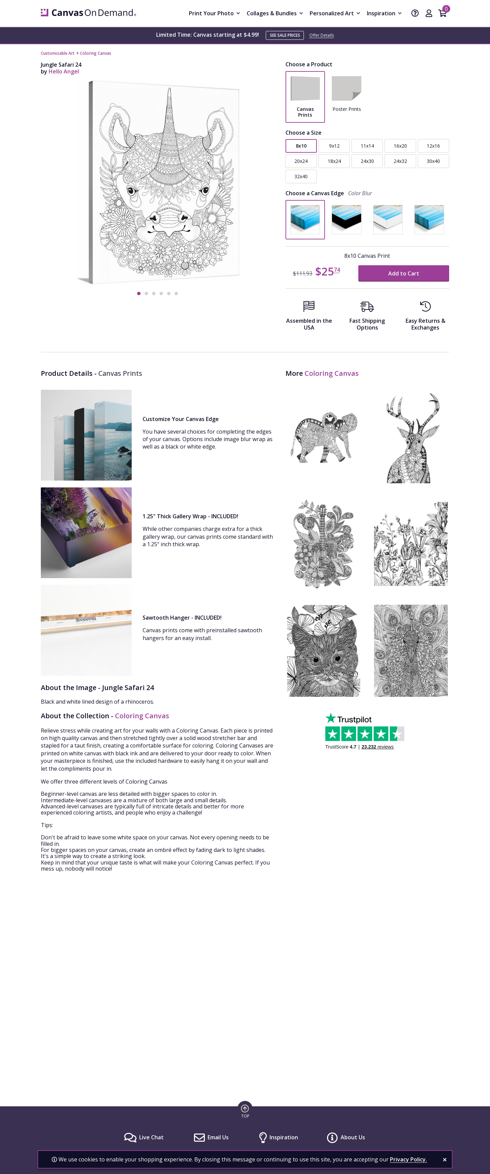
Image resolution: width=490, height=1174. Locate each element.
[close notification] (444, 1159)
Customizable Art (58, 53)
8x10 (301, 145)
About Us (353, 1137)
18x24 (334, 161)
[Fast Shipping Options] (367, 318)
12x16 (433, 145)
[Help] (415, 14)
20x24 (301, 161)
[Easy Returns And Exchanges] (425, 318)
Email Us (218, 1137)
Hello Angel (64, 71)
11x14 (367, 145)
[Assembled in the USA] (309, 318)
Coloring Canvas (95, 53)
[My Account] (429, 14)
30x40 (433, 161)
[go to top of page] (245, 1111)
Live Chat (151, 1137)
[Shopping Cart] (442, 14)
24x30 (367, 161)
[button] (139, 293)
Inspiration (284, 1137)
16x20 (400, 145)
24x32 (400, 161)
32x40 (301, 176)
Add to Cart (403, 273)
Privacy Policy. (408, 1159)
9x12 (334, 145)
